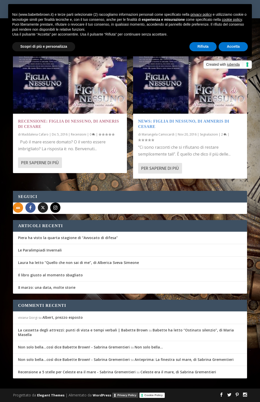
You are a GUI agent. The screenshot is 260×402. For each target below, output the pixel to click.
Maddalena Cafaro (35, 134)
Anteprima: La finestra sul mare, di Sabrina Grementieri (184, 359)
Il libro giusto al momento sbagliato (50, 275)
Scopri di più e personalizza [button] (43, 46)
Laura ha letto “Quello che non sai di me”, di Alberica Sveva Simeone (78, 262)
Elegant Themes (50, 395)
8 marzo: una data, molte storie (46, 287)
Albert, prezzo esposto (62, 317)
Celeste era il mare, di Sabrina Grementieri (178, 372)
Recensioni (78, 134)
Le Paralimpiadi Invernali (40, 250)
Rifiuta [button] (203, 46)
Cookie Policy (153, 395)
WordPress (102, 395)
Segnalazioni (209, 134)
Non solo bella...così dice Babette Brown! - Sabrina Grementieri (74, 347)
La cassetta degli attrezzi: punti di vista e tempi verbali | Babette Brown (83, 330)
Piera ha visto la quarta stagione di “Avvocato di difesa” (68, 237)
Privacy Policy (126, 395)
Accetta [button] (233, 46)
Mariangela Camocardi (158, 134)
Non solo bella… (149, 347)
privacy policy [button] (201, 14)
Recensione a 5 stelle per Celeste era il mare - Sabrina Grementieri (77, 372)
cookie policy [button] (232, 20)
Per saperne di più (40, 162)
